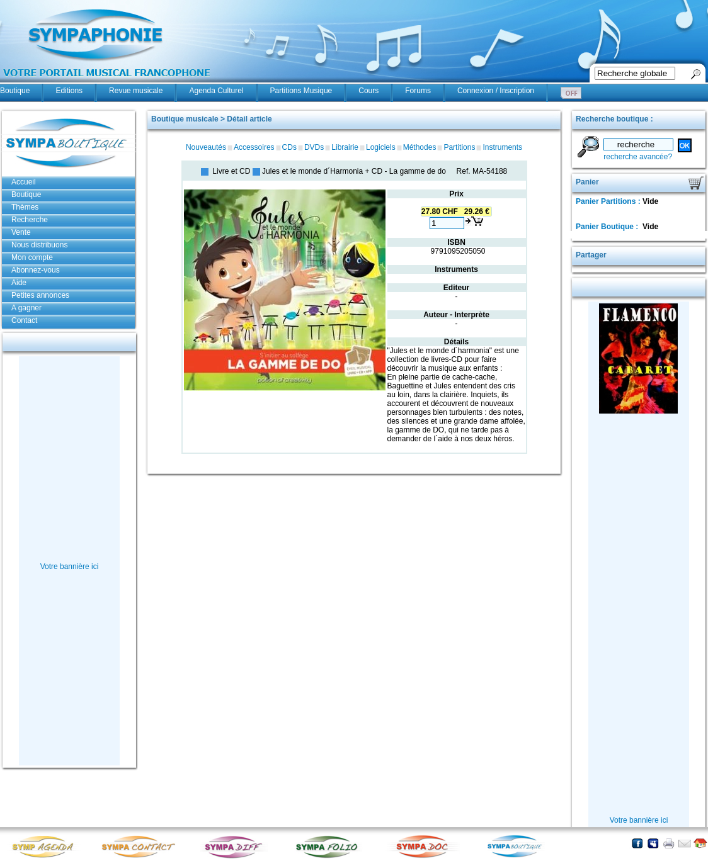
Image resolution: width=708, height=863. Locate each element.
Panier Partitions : (609, 201)
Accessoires (254, 147)
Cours (368, 90)
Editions (69, 90)
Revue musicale (136, 90)
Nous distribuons (39, 244)
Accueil (23, 182)
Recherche (29, 219)
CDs (289, 147)
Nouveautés (206, 147)
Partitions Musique (301, 90)
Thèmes (24, 207)
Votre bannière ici (69, 566)
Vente (21, 232)
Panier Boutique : (608, 226)
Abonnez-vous (35, 270)
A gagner (26, 307)
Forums (418, 90)
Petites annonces (40, 295)
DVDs (314, 147)
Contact (24, 320)
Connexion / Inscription (495, 90)
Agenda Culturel (216, 90)
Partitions (459, 147)
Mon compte (32, 257)
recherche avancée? (637, 156)
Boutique (15, 90)
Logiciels (381, 147)
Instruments (502, 147)
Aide (18, 282)
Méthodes (420, 147)
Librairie (344, 147)
